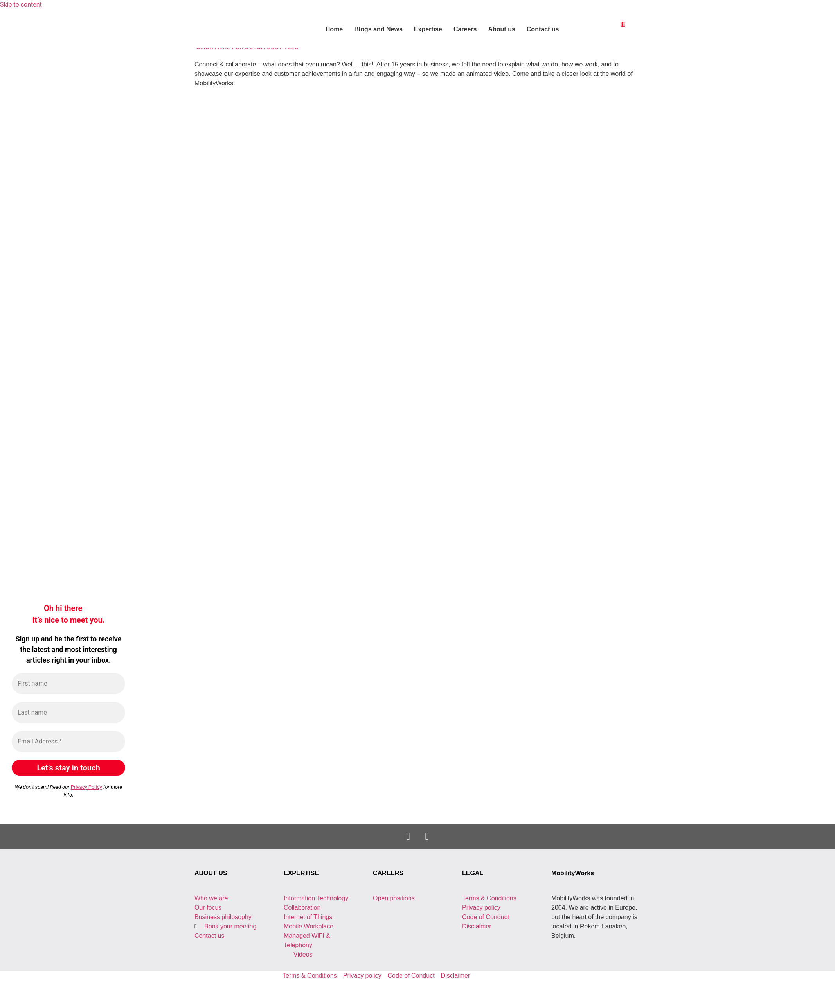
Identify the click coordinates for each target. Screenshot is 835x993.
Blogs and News (378, 29)
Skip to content (21, 4)
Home (334, 29)
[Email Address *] (68, 741)
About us (501, 29)
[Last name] (68, 712)
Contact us (543, 29)
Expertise (428, 29)
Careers (465, 29)
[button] (623, 24)
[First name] (68, 683)
